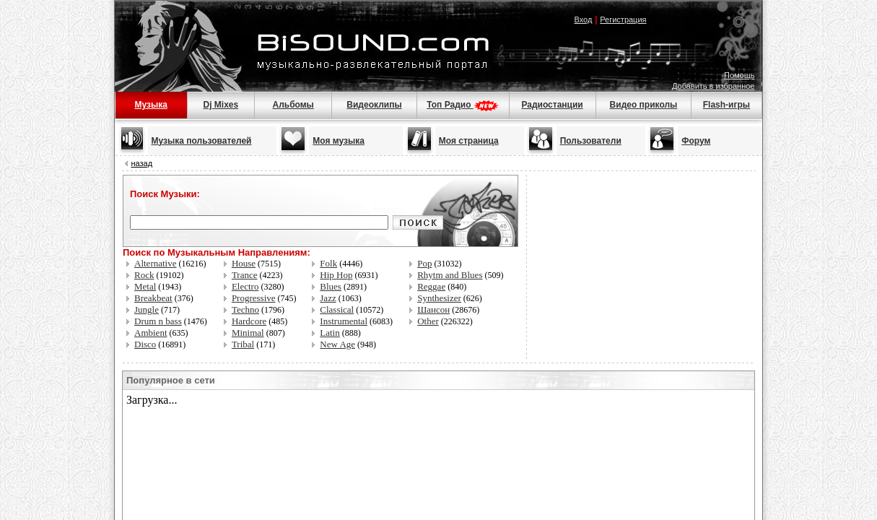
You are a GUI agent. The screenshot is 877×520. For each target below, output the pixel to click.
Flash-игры (726, 105)
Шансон (433, 309)
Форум (695, 141)
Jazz (328, 297)
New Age (337, 344)
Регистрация (623, 19)
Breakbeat (153, 297)
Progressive (254, 297)
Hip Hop (336, 274)
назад (142, 163)
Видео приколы (644, 105)
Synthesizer (439, 297)
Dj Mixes (221, 105)
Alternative (155, 263)
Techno (245, 309)
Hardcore (249, 321)
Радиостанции (552, 105)
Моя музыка (339, 141)
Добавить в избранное (713, 86)
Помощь (739, 75)
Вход (583, 19)
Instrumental (343, 321)
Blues (330, 286)
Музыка (150, 105)
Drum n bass (158, 321)
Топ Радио (463, 105)
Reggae (431, 286)
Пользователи (590, 141)
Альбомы (292, 105)
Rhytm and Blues (449, 274)
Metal (145, 286)
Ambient (150, 332)
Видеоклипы (373, 105)
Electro (245, 286)
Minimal (248, 332)
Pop (424, 263)
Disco (145, 344)
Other (428, 321)
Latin (329, 332)
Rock (144, 274)
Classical (337, 309)
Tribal (243, 344)
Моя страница (469, 141)
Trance (245, 274)
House (244, 263)
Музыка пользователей (202, 141)
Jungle (146, 309)
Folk (328, 263)
